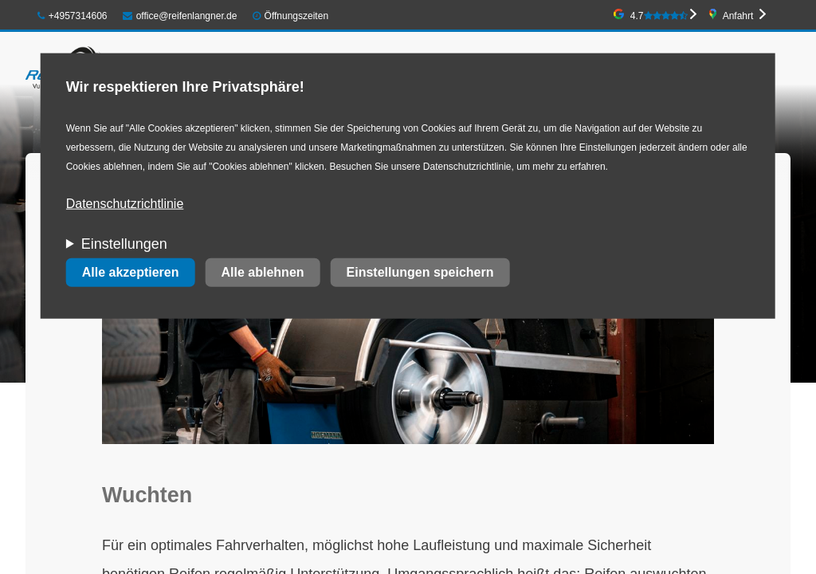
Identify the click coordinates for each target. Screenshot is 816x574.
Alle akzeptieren (130, 272)
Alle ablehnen (263, 272)
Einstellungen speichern (420, 272)
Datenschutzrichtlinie (125, 203)
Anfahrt (738, 16)
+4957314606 (72, 16)
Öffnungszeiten (297, 16)
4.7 (659, 16)
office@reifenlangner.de (180, 16)
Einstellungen (124, 244)
